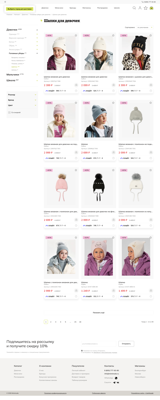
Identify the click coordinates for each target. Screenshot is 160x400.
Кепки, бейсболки (18, 65)
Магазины (87, 10)
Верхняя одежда (17, 42)
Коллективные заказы (48, 384)
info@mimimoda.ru (111, 378)
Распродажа (102, 10)
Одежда (14, 38)
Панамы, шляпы (18, 68)
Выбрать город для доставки (20, 9)
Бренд (11, 104)
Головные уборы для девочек (40, 19)
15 (75, 326)
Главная (9, 19)
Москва (138, 378)
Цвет (10, 109)
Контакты (109, 370)
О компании (45, 370)
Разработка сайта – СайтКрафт (142, 397)
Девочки (45, 10)
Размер (11, 99)
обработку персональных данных (105, 357)
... (70, 326)
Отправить (126, 348)
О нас (41, 375)
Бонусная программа (47, 381)
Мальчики (59, 10)
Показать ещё (98, 317)
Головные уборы (17, 57)
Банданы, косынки (18, 62)
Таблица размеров (79, 384)
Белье (12, 46)
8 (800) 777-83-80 (147, 2)
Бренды (73, 10)
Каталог (17, 19)
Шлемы (15, 74)
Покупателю (78, 370)
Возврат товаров (78, 381)
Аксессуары (15, 54)
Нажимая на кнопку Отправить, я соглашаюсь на (99, 356)
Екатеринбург (140, 375)
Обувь (13, 50)
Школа (117, 10)
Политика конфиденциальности (55, 397)
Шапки (15, 71)
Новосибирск (140, 381)
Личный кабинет (78, 375)
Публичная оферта (99, 397)
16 (80, 326)
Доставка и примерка (80, 378)
